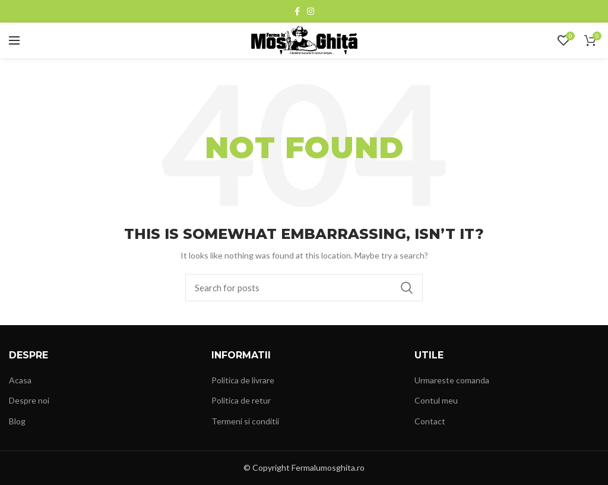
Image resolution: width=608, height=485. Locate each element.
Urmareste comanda (451, 380)
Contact (429, 421)
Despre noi (29, 400)
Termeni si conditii (245, 421)
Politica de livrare (242, 380)
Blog (17, 421)
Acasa (20, 380)
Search (407, 287)
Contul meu (436, 400)
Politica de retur (241, 400)
